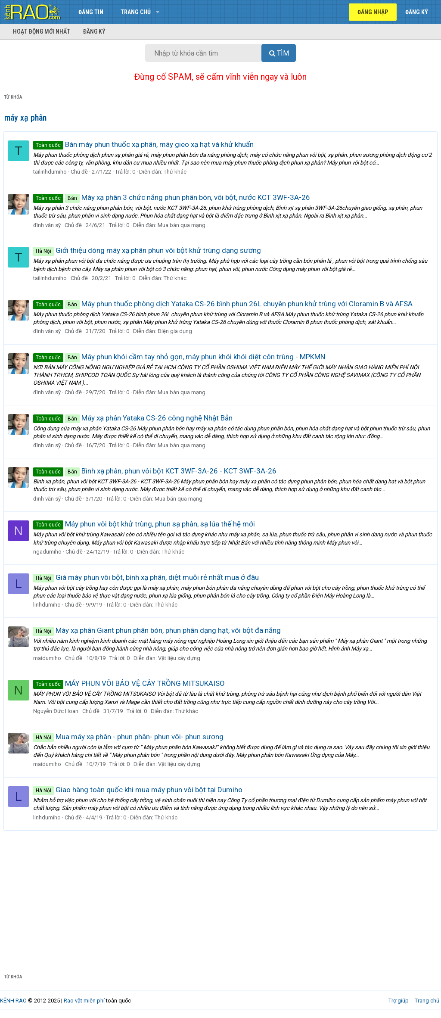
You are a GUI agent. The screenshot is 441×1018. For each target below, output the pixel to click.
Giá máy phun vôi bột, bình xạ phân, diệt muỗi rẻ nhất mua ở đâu (147, 577)
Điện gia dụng (175, 331)
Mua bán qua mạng (182, 225)
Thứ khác (176, 171)
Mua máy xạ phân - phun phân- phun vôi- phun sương (129, 736)
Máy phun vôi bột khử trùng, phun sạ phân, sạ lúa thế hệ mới (145, 524)
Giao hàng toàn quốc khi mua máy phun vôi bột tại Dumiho (138, 789)
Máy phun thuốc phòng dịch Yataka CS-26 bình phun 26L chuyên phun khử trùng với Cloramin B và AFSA (223, 303)
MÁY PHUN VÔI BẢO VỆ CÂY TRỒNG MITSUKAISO (130, 683)
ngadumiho (48, 551)
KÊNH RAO (13, 1000)
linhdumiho (48, 604)
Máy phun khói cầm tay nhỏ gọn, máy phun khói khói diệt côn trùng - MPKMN (180, 356)
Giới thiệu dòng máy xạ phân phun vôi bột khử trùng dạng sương (148, 250)
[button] (157, 12)
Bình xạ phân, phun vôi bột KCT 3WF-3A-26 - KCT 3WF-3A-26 (155, 471)
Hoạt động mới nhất (41, 31)
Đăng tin (90, 12)
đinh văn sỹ (48, 225)
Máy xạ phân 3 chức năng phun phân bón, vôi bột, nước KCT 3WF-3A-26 (172, 197)
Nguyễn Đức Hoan (56, 711)
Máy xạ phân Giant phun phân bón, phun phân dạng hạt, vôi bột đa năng (158, 630)
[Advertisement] (220, 895)
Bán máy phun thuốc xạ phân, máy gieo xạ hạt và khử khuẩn (144, 144)
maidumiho (48, 658)
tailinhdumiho (51, 171)
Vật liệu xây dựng (180, 658)
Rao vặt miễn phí (84, 1000)
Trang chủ (136, 12)
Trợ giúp (398, 1000)
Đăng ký (94, 31)
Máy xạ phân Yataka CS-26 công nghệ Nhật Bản (133, 418)
